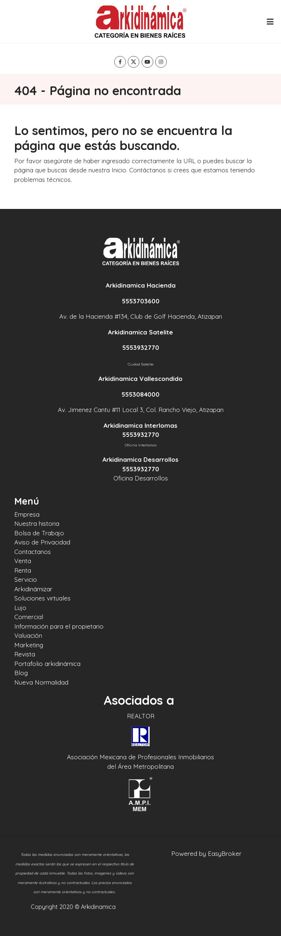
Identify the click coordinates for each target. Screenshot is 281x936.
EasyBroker (224, 853)
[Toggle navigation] (270, 21)
